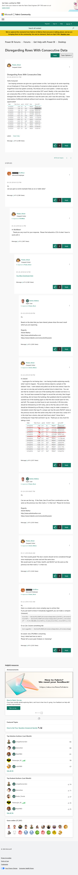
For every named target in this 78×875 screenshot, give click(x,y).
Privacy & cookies (6, 858)
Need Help (16, 136)
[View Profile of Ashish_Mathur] (34, 301)
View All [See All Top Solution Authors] (10, 771)
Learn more (6, 8)
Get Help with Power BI (44, 41)
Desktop (62, 41)
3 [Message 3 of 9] (17, 241)
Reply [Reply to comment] (66, 200)
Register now (65, 34)
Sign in (55, 24)
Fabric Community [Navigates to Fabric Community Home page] (23, 14)
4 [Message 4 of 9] (22, 282)
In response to (18, 218)
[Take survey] (13, 708)
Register (47, 24)
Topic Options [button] (65, 55)
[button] (55, 55)
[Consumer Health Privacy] (26, 868)
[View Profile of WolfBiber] (22, 173)
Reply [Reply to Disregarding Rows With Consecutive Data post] (66, 145)
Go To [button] (68, 24)
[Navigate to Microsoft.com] (7, 14)
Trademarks (4, 864)
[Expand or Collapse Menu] (3, 19)
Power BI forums (13, 41)
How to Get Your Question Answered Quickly (22, 728)
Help (61, 24)
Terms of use (5, 861)
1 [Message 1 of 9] (13, 141)
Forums (27, 41)
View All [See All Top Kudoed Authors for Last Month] (10, 813)
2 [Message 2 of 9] (13, 195)
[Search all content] (51, 28)
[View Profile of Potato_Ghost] (16, 65)
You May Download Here (24, 276)
